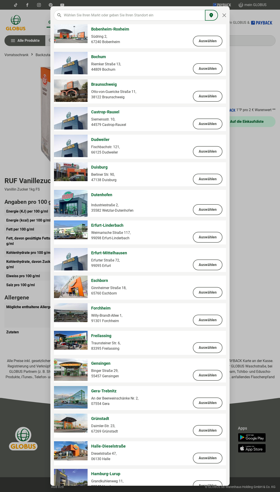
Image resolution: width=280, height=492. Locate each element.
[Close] (224, 15)
